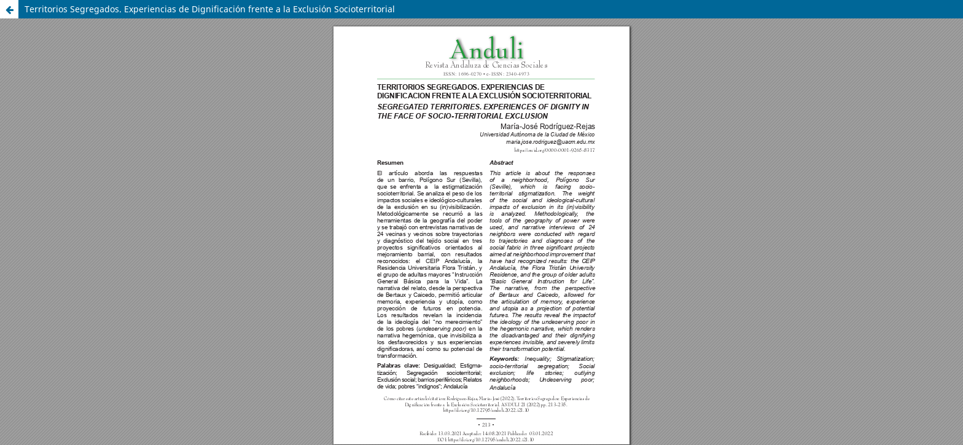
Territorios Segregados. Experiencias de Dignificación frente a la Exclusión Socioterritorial (210, 9)
